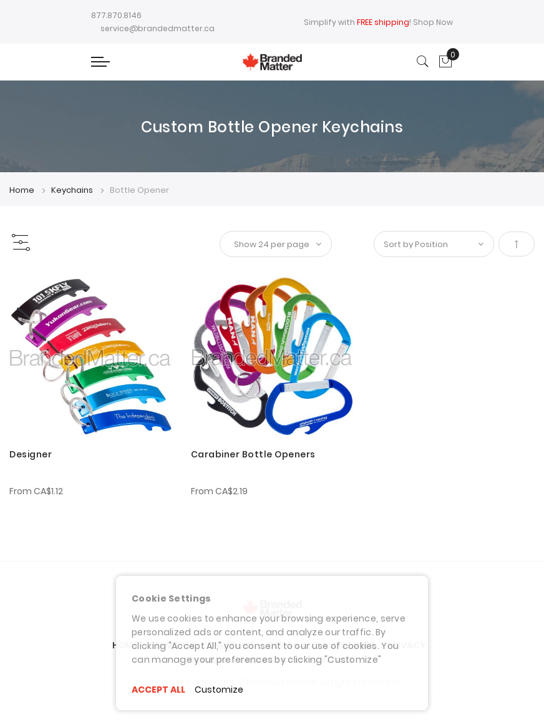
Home (22, 190)
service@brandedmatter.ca (157, 28)
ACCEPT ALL (158, 689)
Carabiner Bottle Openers (253, 454)
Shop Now (433, 22)
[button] (26, 290)
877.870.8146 (116, 15)
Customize (219, 689)
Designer (30, 454)
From (36, 491)
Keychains (73, 190)
